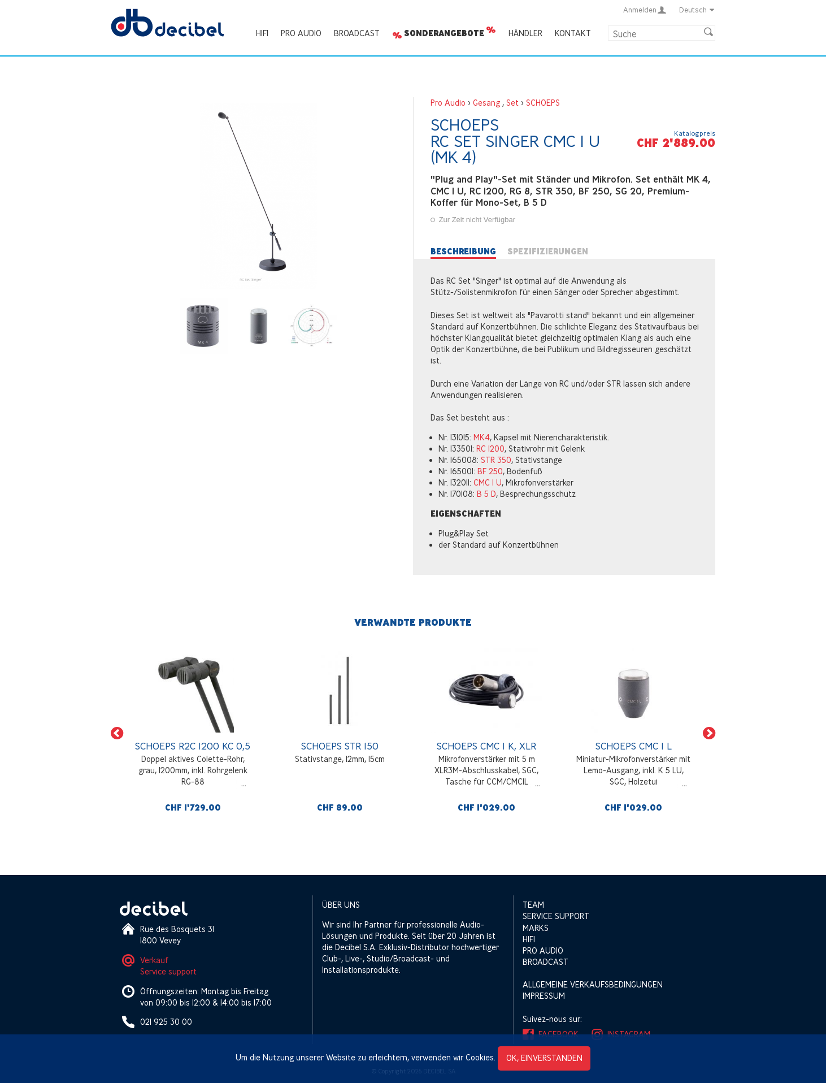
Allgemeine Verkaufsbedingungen (593, 984)
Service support (168, 971)
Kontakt (573, 33)
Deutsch (697, 9)
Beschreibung (463, 251)
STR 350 (496, 460)
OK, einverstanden (544, 1058)
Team (533, 904)
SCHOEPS (543, 102)
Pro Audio (301, 33)
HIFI (262, 33)
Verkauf (154, 960)
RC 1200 (490, 448)
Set (512, 102)
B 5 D (486, 494)
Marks (536, 928)
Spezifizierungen (547, 251)
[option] (192, 733)
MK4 (481, 437)
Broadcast (357, 33)
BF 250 (490, 471)
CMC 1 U (487, 482)
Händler (525, 33)
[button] (117, 733)
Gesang (486, 102)
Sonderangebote (444, 33)
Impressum (544, 995)
